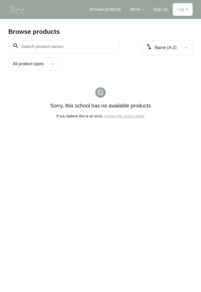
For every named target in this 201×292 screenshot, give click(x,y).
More (137, 9)
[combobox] (34, 64)
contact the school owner (124, 116)
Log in (182, 9)
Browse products (105, 9)
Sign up (160, 9)
